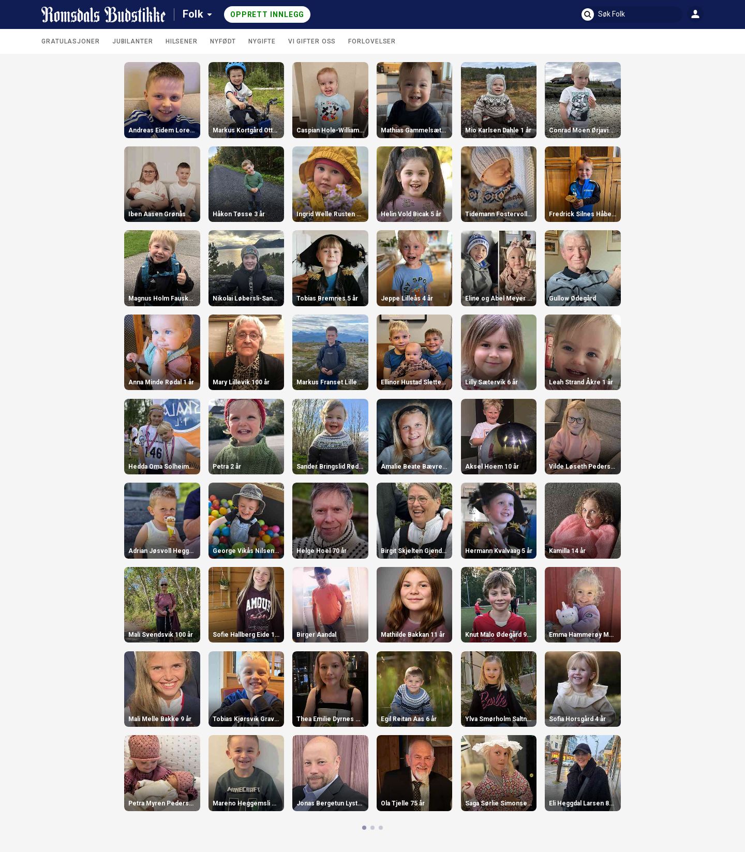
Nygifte (261, 41)
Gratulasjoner (70, 41)
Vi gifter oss (312, 41)
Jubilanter (132, 41)
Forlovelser (372, 41)
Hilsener (182, 41)
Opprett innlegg (267, 14)
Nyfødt (223, 41)
